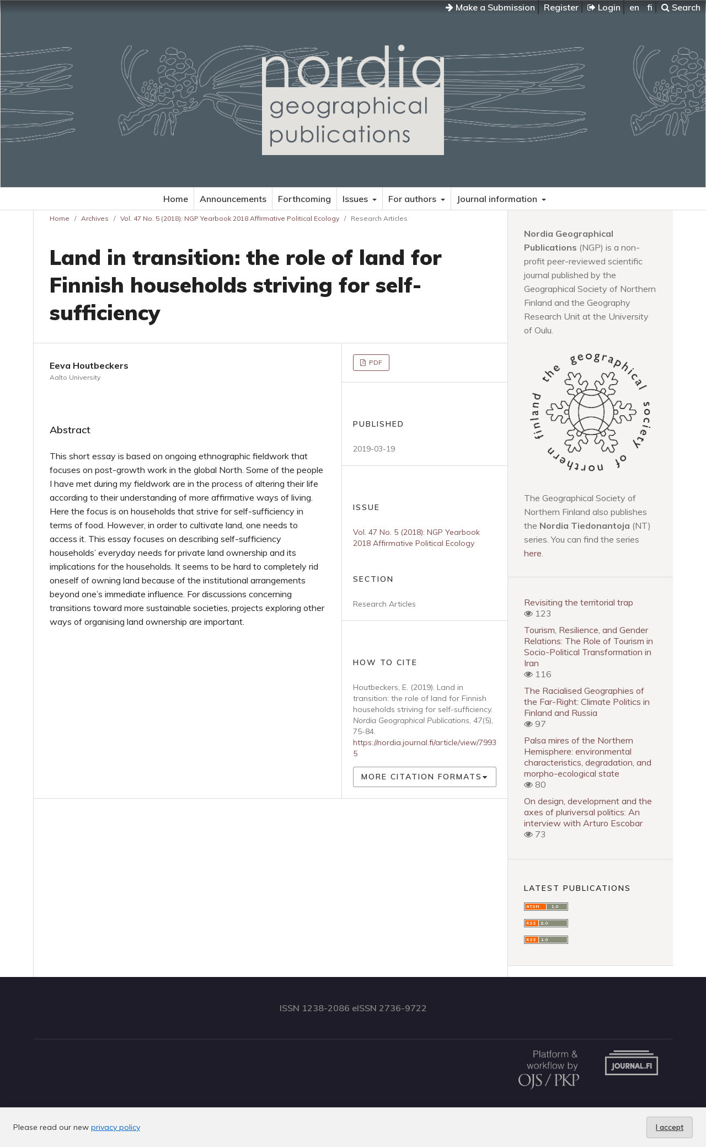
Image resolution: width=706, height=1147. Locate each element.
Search (680, 7)
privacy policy (115, 1127)
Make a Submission (490, 7)
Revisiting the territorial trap (578, 602)
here (533, 553)
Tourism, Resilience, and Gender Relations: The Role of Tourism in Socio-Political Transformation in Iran (588, 646)
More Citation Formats (421, 777)
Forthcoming (304, 198)
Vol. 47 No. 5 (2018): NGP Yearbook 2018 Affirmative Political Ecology (229, 218)
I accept (669, 1127)
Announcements (233, 198)
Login (604, 7)
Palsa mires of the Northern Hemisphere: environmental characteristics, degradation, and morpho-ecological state (587, 757)
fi (649, 7)
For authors (413, 198)
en (634, 7)
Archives (95, 218)
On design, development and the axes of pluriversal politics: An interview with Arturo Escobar (588, 812)
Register (561, 7)
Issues (356, 198)
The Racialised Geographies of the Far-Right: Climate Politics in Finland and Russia (587, 701)
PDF (374, 362)
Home (175, 198)
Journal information (498, 198)
